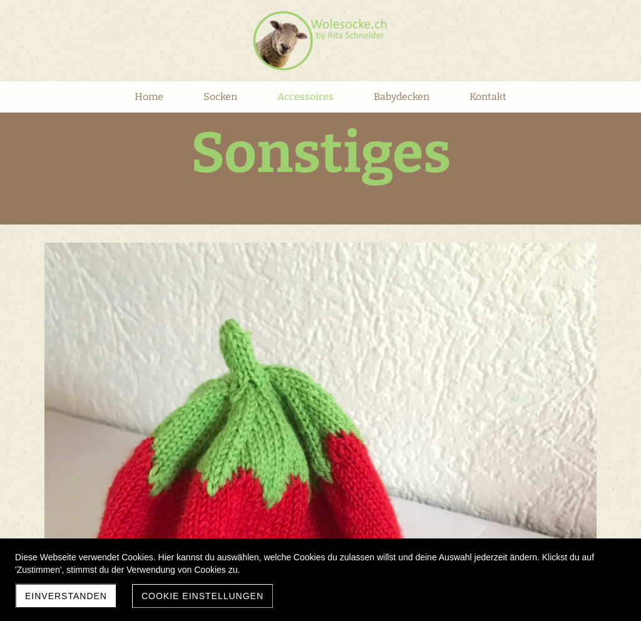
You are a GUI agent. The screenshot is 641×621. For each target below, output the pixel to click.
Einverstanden (66, 596)
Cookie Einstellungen (202, 596)
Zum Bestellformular (373, 360)
